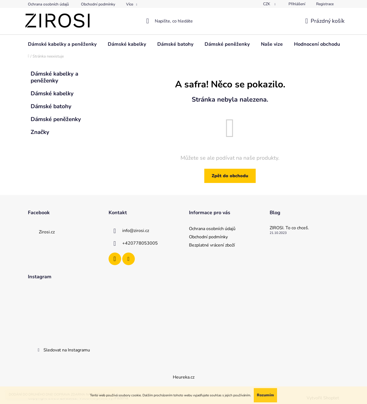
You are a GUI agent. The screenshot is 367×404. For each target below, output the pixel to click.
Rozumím (265, 395)
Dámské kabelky (53, 93)
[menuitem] (62, 44)
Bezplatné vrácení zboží (212, 245)
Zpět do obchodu (230, 176)
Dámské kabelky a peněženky (54, 77)
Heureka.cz (183, 377)
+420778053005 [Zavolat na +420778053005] (140, 243)
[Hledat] (183, 21)
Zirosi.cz (47, 232)
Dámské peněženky (57, 119)
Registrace (325, 4)
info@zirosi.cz (135, 231)
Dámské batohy (52, 106)
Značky (40, 132)
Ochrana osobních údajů (48, 4)
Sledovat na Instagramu (66, 350)
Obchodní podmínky (98, 4)
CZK (267, 4)
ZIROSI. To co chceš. (289, 228)
